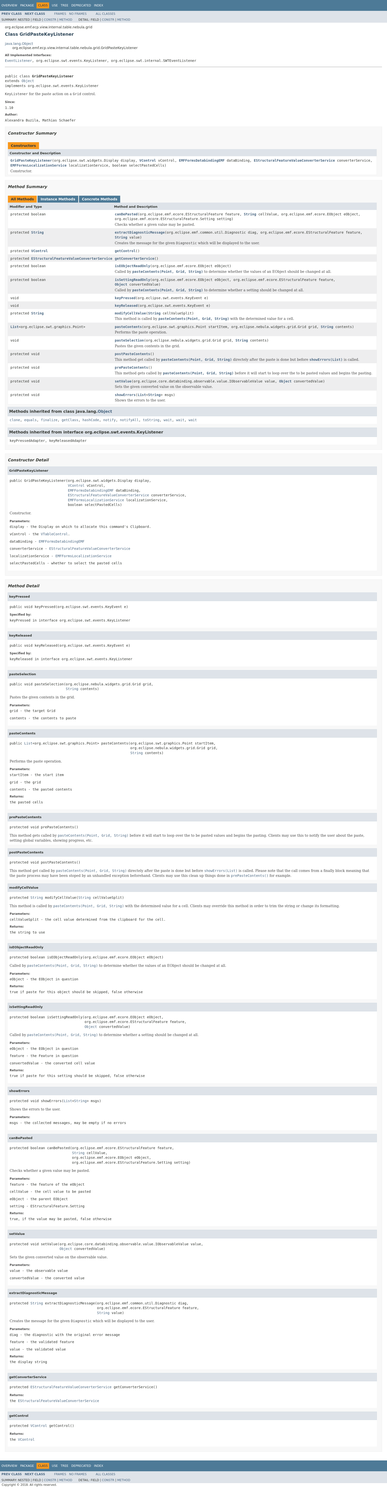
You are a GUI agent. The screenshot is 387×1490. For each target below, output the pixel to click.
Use (55, 5)
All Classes (105, 14)
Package (27, 5)
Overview (9, 5)
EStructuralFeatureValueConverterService (294, 160)
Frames (60, 14)
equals (30, 420)
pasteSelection (129, 340)
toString (151, 420)
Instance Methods (57, 199)
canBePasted (126, 214)
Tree (64, 5)
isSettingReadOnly (132, 280)
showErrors (125, 395)
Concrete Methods (99, 199)
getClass (70, 420)
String (250, 214)
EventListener (18, 61)
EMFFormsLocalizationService (38, 165)
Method (65, 19)
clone (15, 420)
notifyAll (129, 420)
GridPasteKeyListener (31, 160)
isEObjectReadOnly (132, 266)
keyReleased (126, 306)
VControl (147, 160)
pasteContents (128, 327)
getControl (125, 251)
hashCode (90, 420)
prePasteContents (131, 367)
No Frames (78, 14)
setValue (123, 381)
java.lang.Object (19, 44)
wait (168, 420)
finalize (49, 420)
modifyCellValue (130, 313)
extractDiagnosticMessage (140, 232)
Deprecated (81, 5)
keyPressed (125, 298)
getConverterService (134, 258)
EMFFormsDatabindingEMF (202, 160)
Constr (50, 19)
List (14, 327)
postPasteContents (132, 354)
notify (109, 420)
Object (27, 81)
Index (98, 5)
